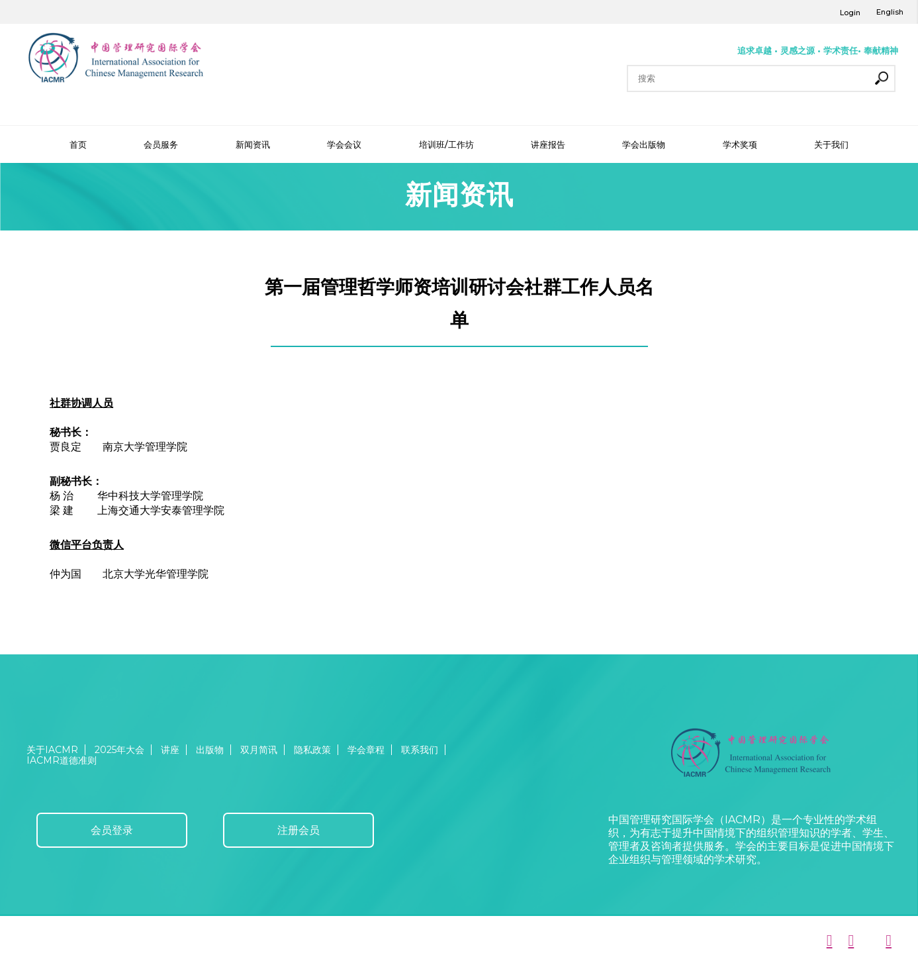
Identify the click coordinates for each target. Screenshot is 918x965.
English (889, 12)
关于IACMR (52, 750)
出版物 (210, 750)
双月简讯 (258, 750)
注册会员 (298, 830)
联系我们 (419, 750)
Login (850, 12)
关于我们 (831, 144)
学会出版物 (643, 144)
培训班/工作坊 (446, 144)
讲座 (170, 750)
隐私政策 (312, 750)
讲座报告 (548, 144)
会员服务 (161, 144)
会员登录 (112, 830)
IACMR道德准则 (61, 760)
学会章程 (366, 750)
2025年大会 (119, 750)
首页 (78, 144)
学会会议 (344, 144)
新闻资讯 (253, 144)
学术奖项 (740, 144)
